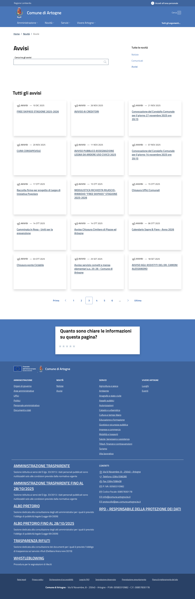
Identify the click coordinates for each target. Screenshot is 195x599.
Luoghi (145, 386)
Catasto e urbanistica (109, 410)
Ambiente (104, 391)
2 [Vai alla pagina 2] (83, 301)
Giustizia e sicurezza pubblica (113, 424)
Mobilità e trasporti (108, 434)
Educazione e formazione (112, 420)
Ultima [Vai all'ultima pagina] (138, 301)
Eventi (145, 391)
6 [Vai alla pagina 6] (114, 301)
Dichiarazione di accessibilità (61, 579)
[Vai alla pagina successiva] (128, 300)
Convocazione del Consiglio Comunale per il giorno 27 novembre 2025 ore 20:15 (153, 115)
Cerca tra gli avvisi (23, 57)
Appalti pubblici (106, 400)
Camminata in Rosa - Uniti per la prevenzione (35, 231)
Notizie (135, 54)
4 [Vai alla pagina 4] (98, 301)
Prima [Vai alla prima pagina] (57, 301)
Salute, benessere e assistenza (114, 439)
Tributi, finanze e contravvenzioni (115, 444)
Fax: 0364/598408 (110, 481)
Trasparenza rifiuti (32, 540)
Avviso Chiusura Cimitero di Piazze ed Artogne (95, 231)
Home (17, 34)
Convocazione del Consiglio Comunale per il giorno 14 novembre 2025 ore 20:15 (153, 154)
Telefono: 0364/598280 (113, 476)
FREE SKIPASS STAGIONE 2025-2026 (38, 111)
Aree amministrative (24, 391)
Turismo (103, 448)
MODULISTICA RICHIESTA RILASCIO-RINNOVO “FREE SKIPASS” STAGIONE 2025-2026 (95, 194)
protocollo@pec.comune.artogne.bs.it (120, 501)
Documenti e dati (22, 410)
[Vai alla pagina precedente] (66, 300)
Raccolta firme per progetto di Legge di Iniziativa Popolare (38, 192)
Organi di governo (23, 386)
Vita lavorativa (106, 453)
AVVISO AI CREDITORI (86, 111)
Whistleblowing (29, 558)
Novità (26, 34)
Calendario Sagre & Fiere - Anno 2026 (153, 229)
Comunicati (137, 60)
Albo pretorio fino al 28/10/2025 (44, 523)
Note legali (21, 579)
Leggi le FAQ (84, 579)
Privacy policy (37, 579)
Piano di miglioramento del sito (165, 579)
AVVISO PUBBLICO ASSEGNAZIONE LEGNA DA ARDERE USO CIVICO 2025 (95, 153)
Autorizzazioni (106, 405)
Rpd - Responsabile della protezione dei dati (140, 509)
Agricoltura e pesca (108, 386)
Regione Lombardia (22, 3)
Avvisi (135, 66)
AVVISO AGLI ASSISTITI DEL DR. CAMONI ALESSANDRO (155, 267)
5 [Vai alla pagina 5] (106, 301)
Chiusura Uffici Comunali (146, 190)
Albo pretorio (27, 506)
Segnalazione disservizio (105, 579)
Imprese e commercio (110, 429)
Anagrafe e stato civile (110, 396)
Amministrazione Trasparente (42, 466)
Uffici (16, 396)
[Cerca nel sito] (178, 12)
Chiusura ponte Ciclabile (30, 265)
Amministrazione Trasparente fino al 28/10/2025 (48, 485)
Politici (17, 400)
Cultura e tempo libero (110, 415)
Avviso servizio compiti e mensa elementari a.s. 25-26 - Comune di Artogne (93, 268)
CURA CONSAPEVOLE (29, 151)
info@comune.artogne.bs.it (114, 497)
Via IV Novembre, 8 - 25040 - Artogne (132, 471)
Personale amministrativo (27, 405)
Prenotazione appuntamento (134, 579)
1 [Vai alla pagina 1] (75, 301)
